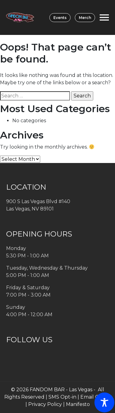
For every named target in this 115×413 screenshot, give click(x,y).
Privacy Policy (45, 404)
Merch (85, 17)
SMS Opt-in (62, 397)
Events (60, 17)
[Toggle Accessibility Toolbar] (104, 402)
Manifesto (78, 404)
